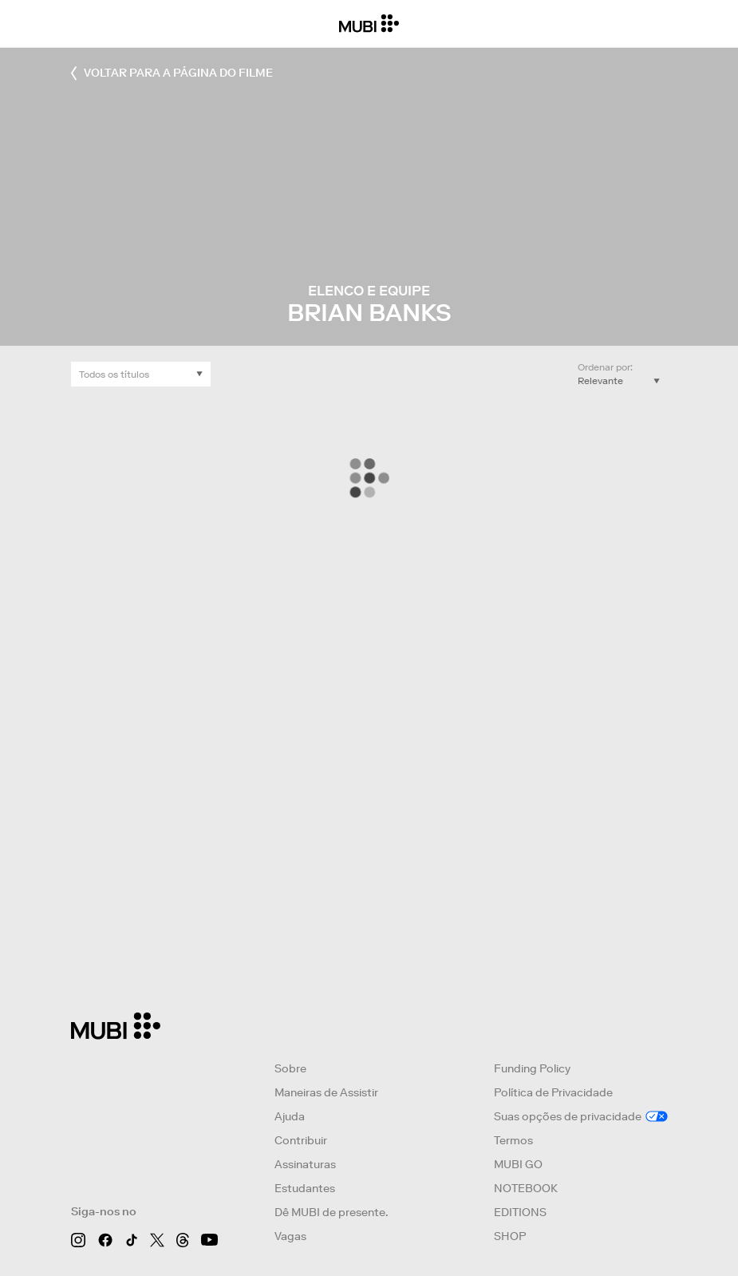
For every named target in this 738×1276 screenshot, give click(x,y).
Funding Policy (532, 1068)
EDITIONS (520, 1212)
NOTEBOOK (526, 1188)
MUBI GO (518, 1164)
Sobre (290, 1068)
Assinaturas (305, 1164)
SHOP (510, 1236)
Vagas (290, 1236)
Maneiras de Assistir (326, 1092)
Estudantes (304, 1188)
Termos (513, 1140)
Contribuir (300, 1140)
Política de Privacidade (553, 1092)
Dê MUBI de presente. (331, 1212)
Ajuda (289, 1116)
